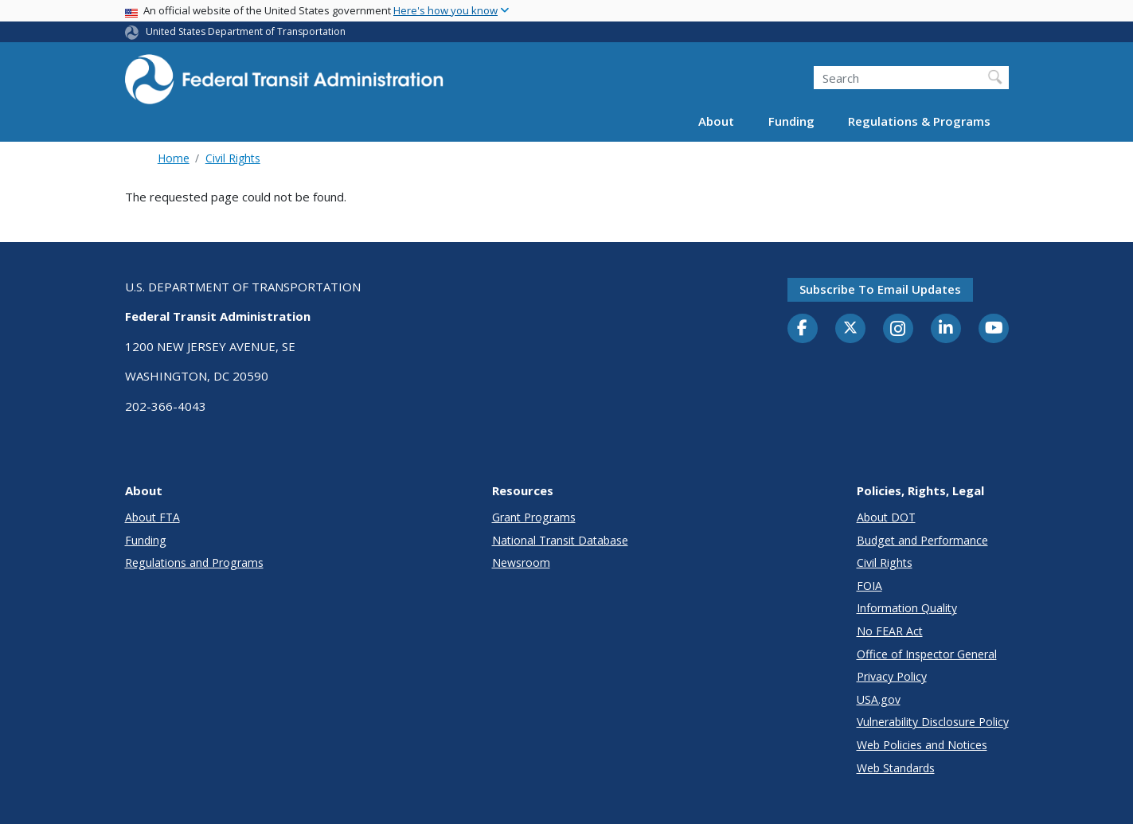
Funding (791, 121)
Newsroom (521, 562)
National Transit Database (560, 540)
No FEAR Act (890, 631)
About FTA (152, 517)
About (716, 121)
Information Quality (907, 607)
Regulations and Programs (194, 562)
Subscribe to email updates (880, 289)
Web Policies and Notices (922, 744)
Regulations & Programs (919, 121)
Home (173, 158)
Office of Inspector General (927, 654)
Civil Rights (232, 158)
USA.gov (879, 699)
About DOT (886, 517)
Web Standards (896, 767)
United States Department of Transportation (246, 31)
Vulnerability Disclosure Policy (933, 721)
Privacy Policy (892, 676)
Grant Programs (534, 517)
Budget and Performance (922, 540)
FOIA (869, 585)
